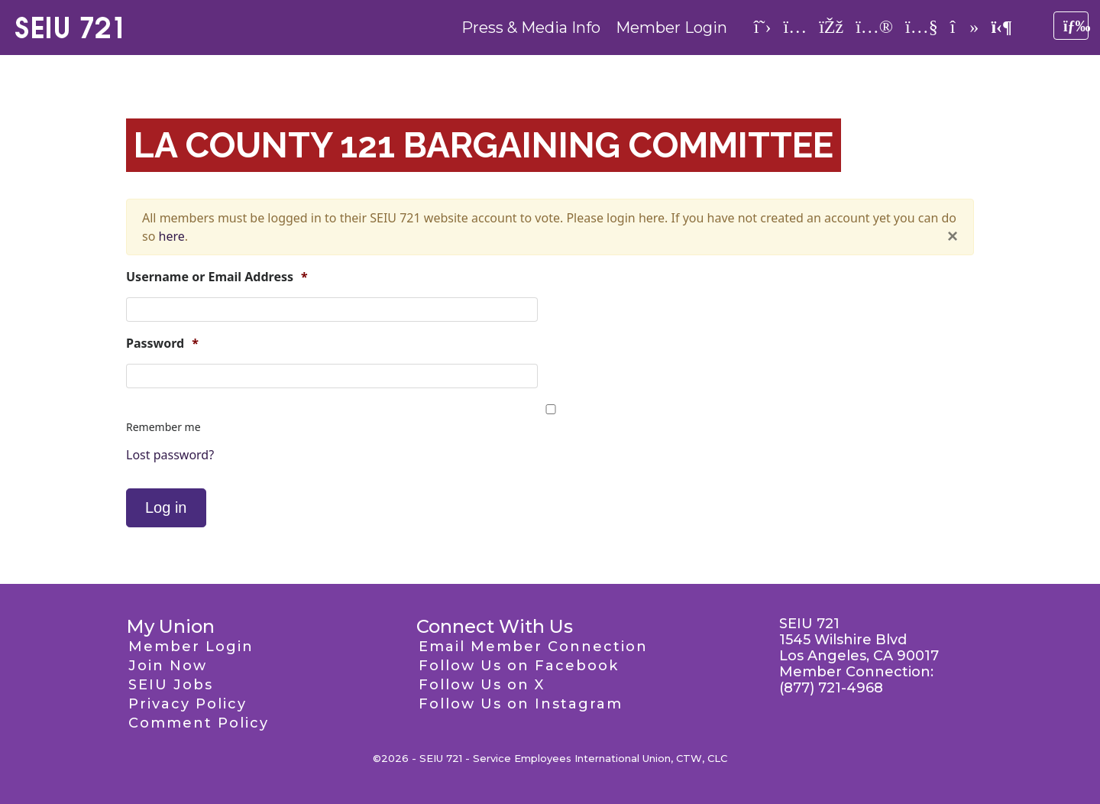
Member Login (671, 27)
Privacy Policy (187, 703)
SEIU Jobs (170, 684)
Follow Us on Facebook (519, 665)
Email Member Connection (533, 646)
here (172, 236)
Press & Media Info (530, 27)
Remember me (163, 427)
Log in (166, 507)
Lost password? (170, 454)
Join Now (167, 665)
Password (162, 344)
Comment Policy (198, 723)
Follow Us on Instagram (521, 703)
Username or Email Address (217, 277)
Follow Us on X (482, 684)
